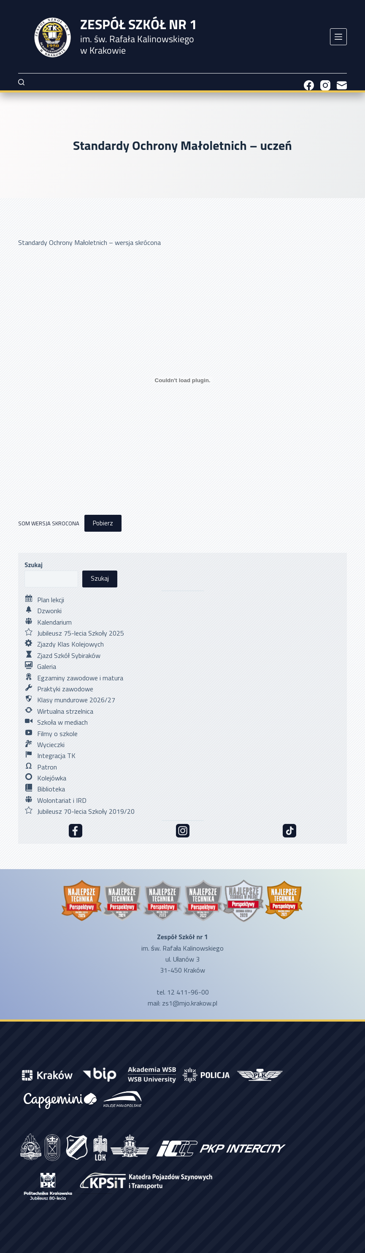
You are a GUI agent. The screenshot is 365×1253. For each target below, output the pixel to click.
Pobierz (103, 523)
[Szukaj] (21, 82)
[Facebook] (309, 85)
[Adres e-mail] (342, 85)
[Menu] (338, 36)
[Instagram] (325, 85)
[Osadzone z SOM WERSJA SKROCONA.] (182, 380)
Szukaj (33, 565)
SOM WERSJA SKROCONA (48, 523)
